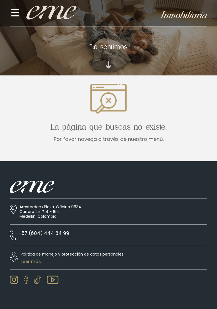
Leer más (31, 261)
